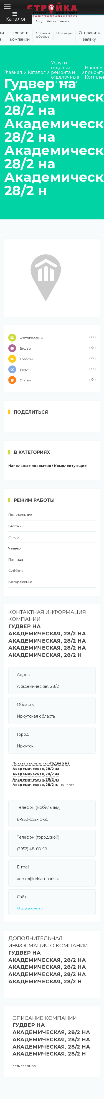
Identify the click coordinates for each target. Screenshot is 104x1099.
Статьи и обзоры (43, 35)
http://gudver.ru (30, 908)
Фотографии (52, 338)
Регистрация (58, 21)
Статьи (52, 380)
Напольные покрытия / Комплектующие (47, 466)
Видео (52, 348)
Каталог (16, 16)
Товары (52, 359)
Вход (39, 21)
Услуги (52, 369)
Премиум (64, 33)
